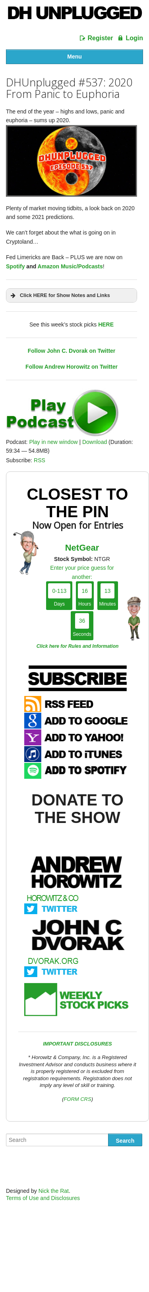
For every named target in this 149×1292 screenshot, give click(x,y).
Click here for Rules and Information (78, 646)
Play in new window (53, 442)
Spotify (15, 266)
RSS (39, 460)
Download (94, 442)
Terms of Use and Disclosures (43, 1198)
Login (134, 38)
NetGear (82, 548)
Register (100, 38)
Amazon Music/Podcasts (70, 266)
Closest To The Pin (77, 502)
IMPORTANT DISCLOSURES (77, 1044)
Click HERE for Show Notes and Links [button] (59, 295)
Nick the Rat (54, 1191)
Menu (74, 56)
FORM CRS (77, 1099)
